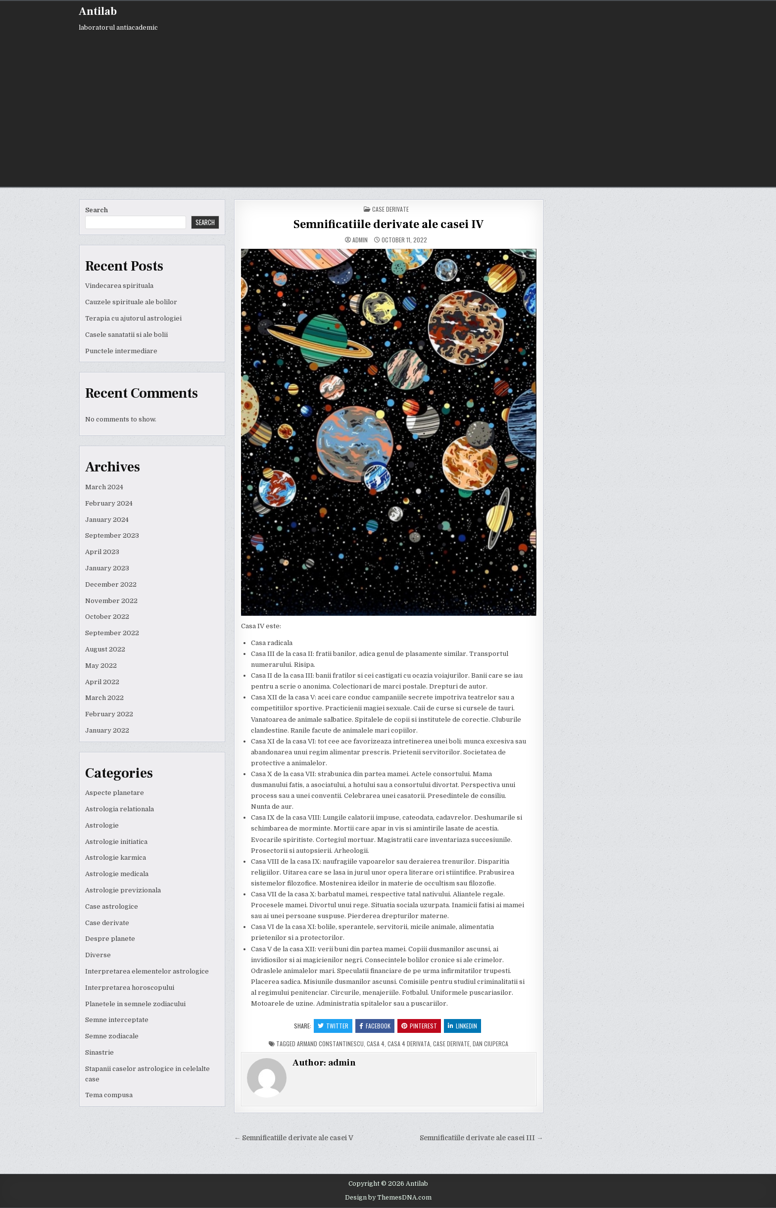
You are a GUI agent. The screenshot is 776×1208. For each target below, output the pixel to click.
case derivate (451, 1043)
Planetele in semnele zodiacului (135, 1004)
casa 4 (376, 1043)
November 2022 (111, 600)
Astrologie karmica (115, 857)
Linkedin (462, 1026)
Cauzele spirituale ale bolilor (131, 302)
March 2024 (104, 487)
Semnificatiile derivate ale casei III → (481, 1138)
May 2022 (101, 665)
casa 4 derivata (409, 1043)
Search (96, 210)
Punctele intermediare (121, 351)
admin (360, 240)
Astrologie (102, 825)
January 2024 (107, 519)
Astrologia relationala (119, 809)
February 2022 (109, 714)
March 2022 (104, 697)
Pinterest (419, 1026)
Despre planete (110, 938)
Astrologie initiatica (116, 841)
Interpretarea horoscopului (129, 987)
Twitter (333, 1026)
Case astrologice (111, 906)
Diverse (98, 955)
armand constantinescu (330, 1043)
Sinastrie (99, 1052)
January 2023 (107, 568)
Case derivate (107, 923)
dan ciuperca (490, 1043)
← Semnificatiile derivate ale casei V (294, 1138)
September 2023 (112, 535)
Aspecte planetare (114, 792)
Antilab (98, 11)
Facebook (374, 1026)
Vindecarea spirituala (119, 285)
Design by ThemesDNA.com (388, 1197)
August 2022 (105, 649)
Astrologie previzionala (123, 890)
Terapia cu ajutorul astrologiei (133, 318)
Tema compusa (109, 1095)
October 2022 (107, 616)
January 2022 (107, 730)
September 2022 (112, 633)
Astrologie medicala (116, 874)
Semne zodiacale (112, 1036)
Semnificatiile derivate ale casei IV (388, 224)
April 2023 (102, 552)
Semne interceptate (116, 1019)
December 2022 (111, 584)
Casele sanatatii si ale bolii (126, 334)
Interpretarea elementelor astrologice (147, 971)
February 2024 (109, 503)
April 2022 (102, 682)
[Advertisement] (388, 107)
